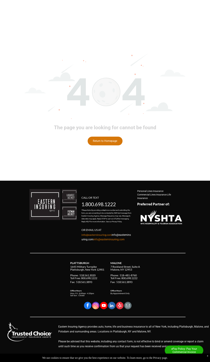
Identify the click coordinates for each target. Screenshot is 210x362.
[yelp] (120, 306)
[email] (128, 306)
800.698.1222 (100, 204)
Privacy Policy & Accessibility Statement (165, 356)
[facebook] (87, 306)
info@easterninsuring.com (109, 239)
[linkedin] (111, 306)
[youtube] (103, 306)
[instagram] (95, 306)
